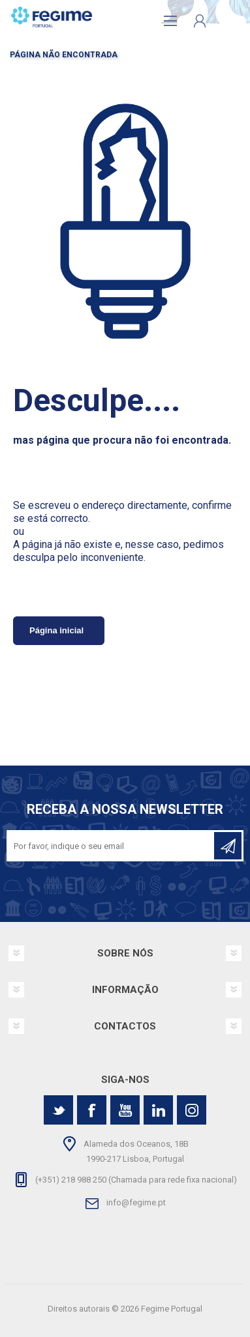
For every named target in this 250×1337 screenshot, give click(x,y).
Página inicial (56, 630)
